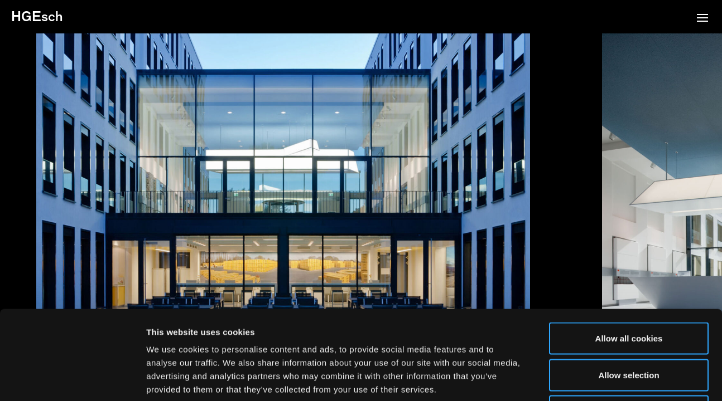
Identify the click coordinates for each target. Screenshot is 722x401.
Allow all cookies (629, 255)
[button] (702, 19)
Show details (586, 379)
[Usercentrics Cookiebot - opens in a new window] (72, 379)
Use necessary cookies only (629, 327)
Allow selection (628, 291)
